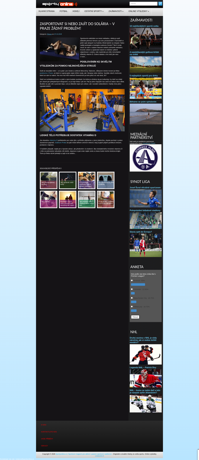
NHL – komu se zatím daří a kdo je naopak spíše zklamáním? (145, 391)
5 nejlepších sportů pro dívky (144, 76)
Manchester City (140, 298)
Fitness (49, 34)
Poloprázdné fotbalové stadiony (145, 210)
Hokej (76, 11)
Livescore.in (99, 456)
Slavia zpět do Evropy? (141, 232)
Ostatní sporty (94, 11)
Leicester (137, 289)
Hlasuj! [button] (135, 317)
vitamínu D (53, 140)
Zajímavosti (116, 11)
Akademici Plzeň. (149, 143)
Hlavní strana (47, 11)
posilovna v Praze (46, 73)
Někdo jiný (138, 307)
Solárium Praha (60, 143)
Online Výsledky (139, 11)
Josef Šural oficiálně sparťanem (145, 188)
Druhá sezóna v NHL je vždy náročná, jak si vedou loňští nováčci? (143, 340)
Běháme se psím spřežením (143, 102)
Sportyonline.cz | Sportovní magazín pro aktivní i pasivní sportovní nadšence (84, 454)
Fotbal (64, 11)
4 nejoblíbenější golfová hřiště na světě (144, 53)
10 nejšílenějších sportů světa (144, 26)
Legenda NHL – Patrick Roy (143, 367)
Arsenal (137, 281)
